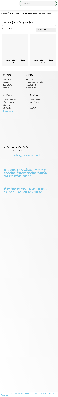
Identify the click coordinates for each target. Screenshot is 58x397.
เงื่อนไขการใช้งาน (31, 79)
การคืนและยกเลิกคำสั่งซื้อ (34, 82)
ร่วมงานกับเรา (34, 105)
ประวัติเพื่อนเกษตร (35, 99)
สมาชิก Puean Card (10, 99)
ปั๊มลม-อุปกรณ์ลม (14, 13)
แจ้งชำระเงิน (7, 108)
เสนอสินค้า (33, 108)
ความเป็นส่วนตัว (31, 85)
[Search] (21, 3)
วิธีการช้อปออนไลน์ (9, 79)
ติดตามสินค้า (7, 85)
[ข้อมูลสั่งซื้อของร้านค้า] (46, 30)
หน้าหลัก (4, 13)
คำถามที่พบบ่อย (8, 82)
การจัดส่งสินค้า (31, 88)
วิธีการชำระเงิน (7, 105)
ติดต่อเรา (6, 88)
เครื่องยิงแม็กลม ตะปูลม (29, 13)
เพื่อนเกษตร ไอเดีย (9, 102)
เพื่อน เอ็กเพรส (34, 102)
